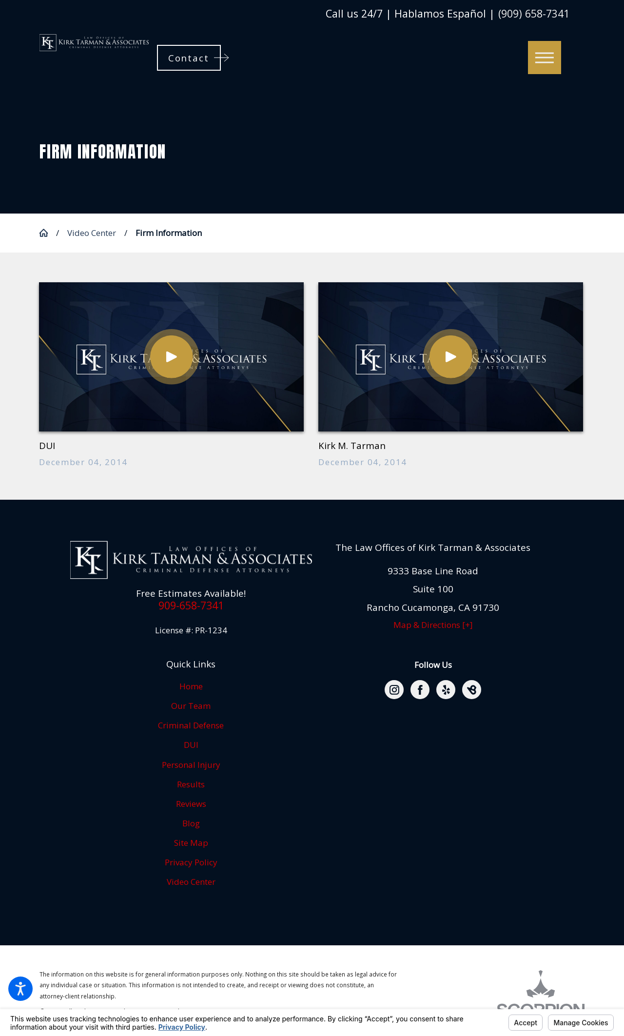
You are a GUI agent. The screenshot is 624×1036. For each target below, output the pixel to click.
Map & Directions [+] (433, 624)
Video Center (91, 232)
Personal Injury (191, 764)
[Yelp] (445, 689)
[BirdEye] (471, 689)
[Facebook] (419, 689)
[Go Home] (47, 233)
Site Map (191, 842)
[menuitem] (191, 686)
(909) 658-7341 (533, 13)
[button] (20, 989)
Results (191, 784)
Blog (191, 823)
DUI (191, 744)
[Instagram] (394, 689)
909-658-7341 (191, 605)
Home (191, 686)
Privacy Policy (191, 862)
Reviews (191, 803)
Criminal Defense (191, 725)
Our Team (191, 705)
